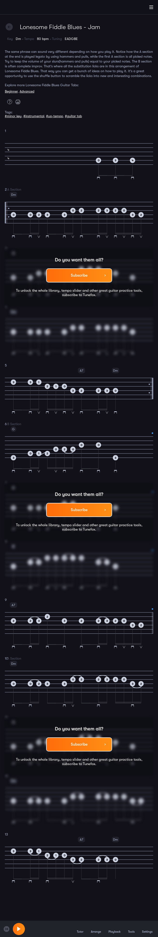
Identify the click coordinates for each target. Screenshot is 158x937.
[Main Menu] (151, 7)
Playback (114, 928)
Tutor (80, 928)
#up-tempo (54, 116)
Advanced (27, 91)
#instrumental (33, 116)
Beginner (11, 91)
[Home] (19, 8)
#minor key (13, 116)
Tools (131, 928)
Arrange (96, 928)
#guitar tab (73, 116)
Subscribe (79, 275)
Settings (147, 928)
